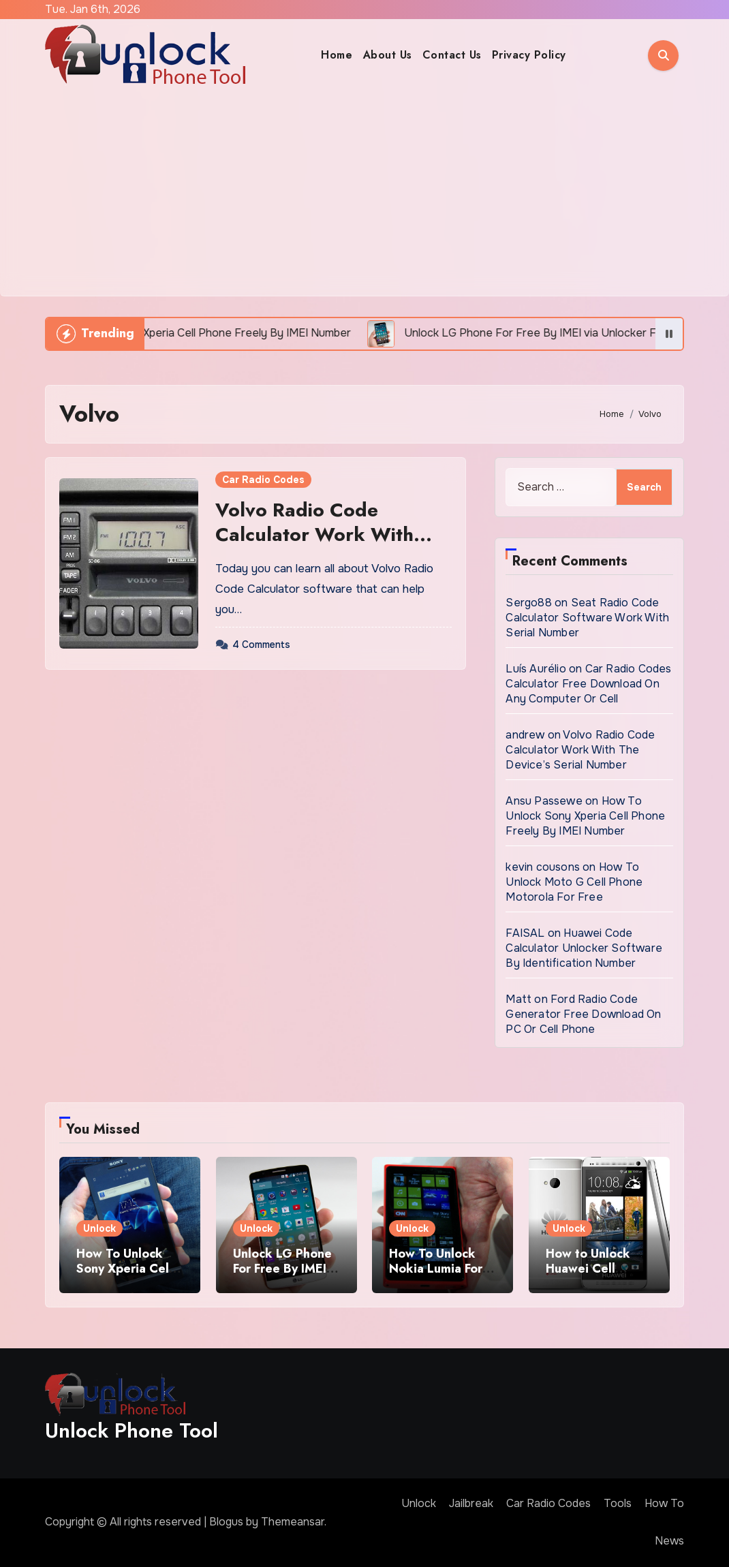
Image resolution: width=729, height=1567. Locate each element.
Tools (618, 1503)
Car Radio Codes (263, 480)
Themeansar (292, 1522)
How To (664, 1503)
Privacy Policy (529, 55)
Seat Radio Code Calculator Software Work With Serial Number (587, 617)
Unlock (99, 1228)
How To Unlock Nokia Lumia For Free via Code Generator (435, 1276)
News (669, 1541)
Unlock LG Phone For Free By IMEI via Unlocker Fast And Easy (282, 1276)
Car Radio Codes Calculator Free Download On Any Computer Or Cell (588, 684)
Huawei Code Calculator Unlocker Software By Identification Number (584, 948)
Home (336, 55)
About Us (387, 55)
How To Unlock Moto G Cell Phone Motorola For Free (574, 882)
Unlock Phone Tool (131, 1430)
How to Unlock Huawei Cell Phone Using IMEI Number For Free (596, 1276)
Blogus (226, 1522)
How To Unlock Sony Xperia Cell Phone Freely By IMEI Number (585, 816)
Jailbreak (471, 1503)
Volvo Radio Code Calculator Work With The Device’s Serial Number (314, 547)
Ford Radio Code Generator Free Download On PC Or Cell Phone (583, 1014)
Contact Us (452, 55)
